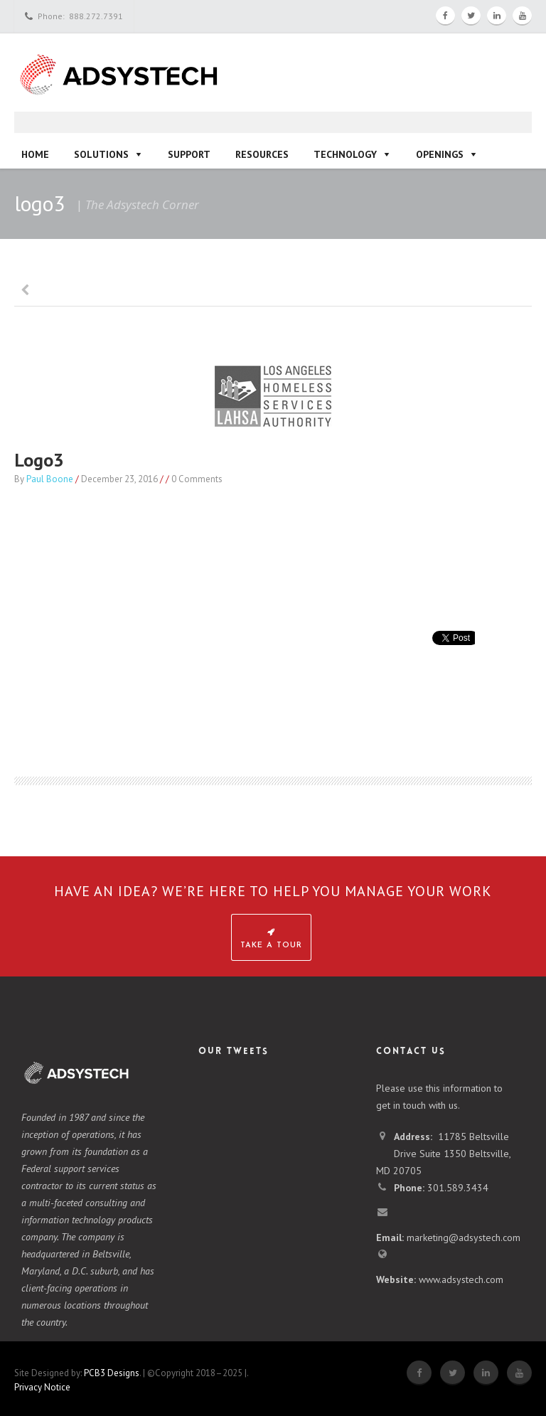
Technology (345, 154)
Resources (262, 154)
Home (35, 154)
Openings (440, 154)
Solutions (101, 154)
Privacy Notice (42, 1387)
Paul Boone (49, 479)
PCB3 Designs (111, 1373)
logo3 (39, 460)
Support (189, 154)
